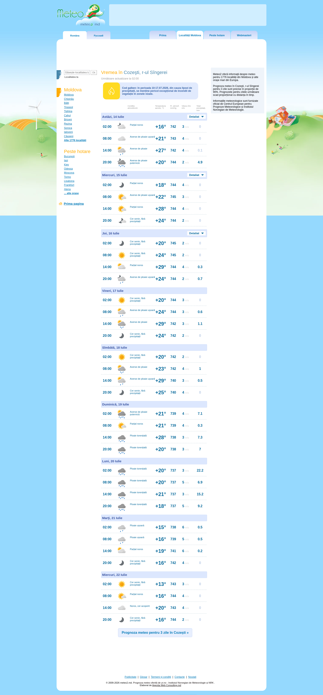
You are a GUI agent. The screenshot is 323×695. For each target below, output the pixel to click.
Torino (67, 176)
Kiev (66, 164)
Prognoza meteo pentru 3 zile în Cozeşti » (155, 632)
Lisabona (69, 181)
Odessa (68, 168)
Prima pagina (74, 203)
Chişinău (69, 98)
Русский (98, 35)
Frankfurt (69, 185)
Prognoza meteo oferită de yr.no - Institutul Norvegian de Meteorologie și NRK (173, 682)
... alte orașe (71, 193)
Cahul (67, 115)
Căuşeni (68, 136)
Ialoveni (68, 132)
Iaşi (66, 160)
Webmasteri (244, 35)
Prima (162, 35)
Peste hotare (217, 35)
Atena (67, 189)
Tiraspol (68, 107)
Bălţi (66, 103)
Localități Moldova (190, 35)
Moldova (69, 94)
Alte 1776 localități (75, 140)
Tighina (68, 111)
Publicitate (130, 677)
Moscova (69, 172)
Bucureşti (69, 156)
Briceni (68, 119)
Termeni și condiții (161, 677)
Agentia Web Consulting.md (166, 685)
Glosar (143, 677)
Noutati (192, 677)
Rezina (68, 123)
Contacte (179, 677)
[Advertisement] (237, 189)
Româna (74, 35)
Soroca (68, 128)
